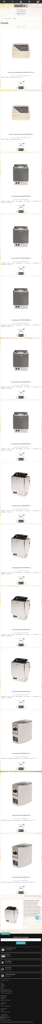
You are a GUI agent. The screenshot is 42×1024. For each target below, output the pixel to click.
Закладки (2, 1010)
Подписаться (21, 943)
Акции (2, 983)
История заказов (4, 1008)
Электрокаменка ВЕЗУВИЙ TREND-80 (21, 629)
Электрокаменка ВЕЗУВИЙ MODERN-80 (21, 382)
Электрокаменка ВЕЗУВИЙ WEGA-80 (21, 815)
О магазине (3, 985)
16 (24, 26)
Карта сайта (3, 998)
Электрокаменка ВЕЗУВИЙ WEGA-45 (21, 753)
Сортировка (19, 26)
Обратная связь (3, 995)
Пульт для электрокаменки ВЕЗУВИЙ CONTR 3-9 (21, 134)
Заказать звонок (21, 14)
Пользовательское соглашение (6, 991)
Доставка (2, 987)
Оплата (2, 988)
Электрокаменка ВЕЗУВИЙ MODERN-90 (21, 444)
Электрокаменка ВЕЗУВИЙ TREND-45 (21, 506)
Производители (4, 1002)
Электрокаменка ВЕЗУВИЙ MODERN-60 (21, 320)
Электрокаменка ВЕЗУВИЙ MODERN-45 (21, 258)
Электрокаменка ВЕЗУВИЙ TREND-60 (21, 567)
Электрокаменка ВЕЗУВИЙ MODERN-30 (21, 196)
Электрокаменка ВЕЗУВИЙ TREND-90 (21, 691)
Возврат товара (3, 997)
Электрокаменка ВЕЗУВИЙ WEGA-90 (21, 877)
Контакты (2, 984)
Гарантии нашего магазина (6, 989)
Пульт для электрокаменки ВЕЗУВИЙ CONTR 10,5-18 (21, 72)
